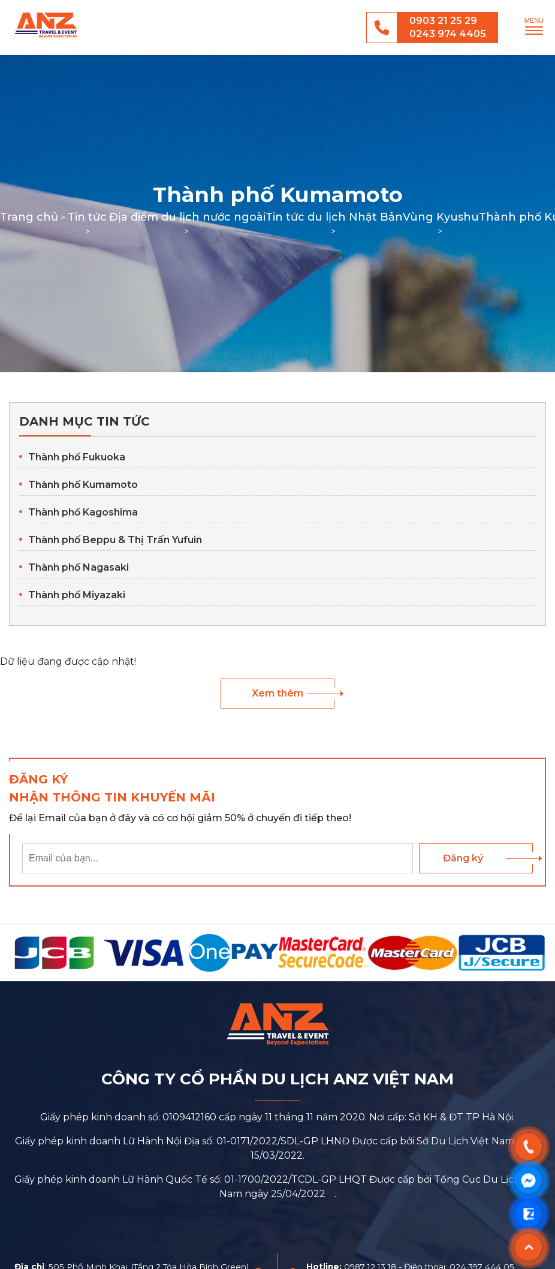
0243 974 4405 (447, 34)
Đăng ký (463, 858)
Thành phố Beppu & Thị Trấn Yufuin (115, 539)
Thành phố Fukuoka (76, 457)
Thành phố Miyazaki (76, 595)
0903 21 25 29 (443, 20)
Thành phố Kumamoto (83, 484)
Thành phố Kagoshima (83, 512)
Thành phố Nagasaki (78, 567)
